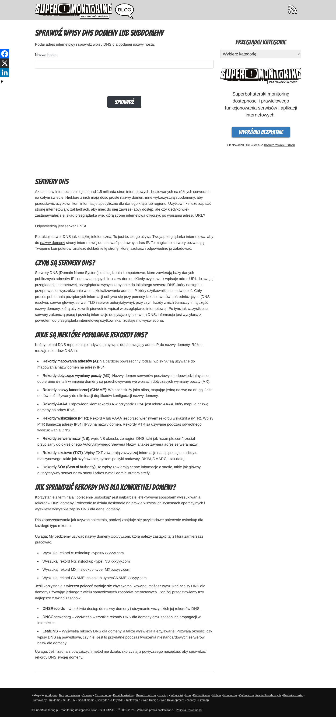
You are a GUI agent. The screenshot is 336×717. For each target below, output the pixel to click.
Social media (86, 700)
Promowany (39, 700)
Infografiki (177, 695)
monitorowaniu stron (279, 145)
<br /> (124, 110)
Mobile (216, 695)
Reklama (54, 700)
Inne (188, 695)
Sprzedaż (103, 700)
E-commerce (103, 695)
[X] (4, 63)
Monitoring (230, 695)
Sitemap (203, 700)
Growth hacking (146, 695)
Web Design (150, 700)
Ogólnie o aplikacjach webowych (260, 695)
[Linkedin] (4, 72)
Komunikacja (201, 695)
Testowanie (133, 700)
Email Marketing (123, 695)
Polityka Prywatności (189, 710)
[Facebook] (4, 53)
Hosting (163, 695)
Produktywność (293, 695)
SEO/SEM (69, 700)
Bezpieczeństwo (69, 695)
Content (87, 695)
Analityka (51, 695)
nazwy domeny (52, 243)
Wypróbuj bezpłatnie (261, 132)
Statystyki (117, 700)
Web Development (172, 700)
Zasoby (191, 700)
